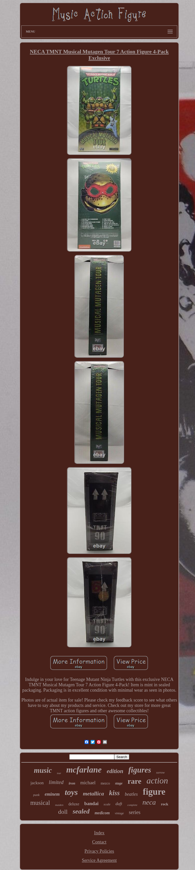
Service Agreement (99, 860)
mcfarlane (84, 769)
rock (164, 804)
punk (36, 795)
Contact (99, 842)
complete (132, 804)
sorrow (160, 772)
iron (72, 783)
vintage (119, 813)
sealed (81, 811)
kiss (114, 793)
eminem (52, 794)
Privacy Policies (99, 851)
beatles (131, 794)
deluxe (73, 804)
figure (154, 792)
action (157, 780)
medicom (102, 813)
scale (107, 804)
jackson (37, 782)
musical (40, 802)
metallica (93, 793)
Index (99, 832)
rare (134, 781)
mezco (105, 783)
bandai (91, 803)
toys (71, 792)
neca (149, 802)
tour (59, 773)
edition (115, 771)
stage (119, 783)
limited (56, 782)
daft (119, 803)
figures (139, 769)
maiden (59, 804)
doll (63, 811)
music (43, 770)
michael (87, 782)
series (135, 812)
